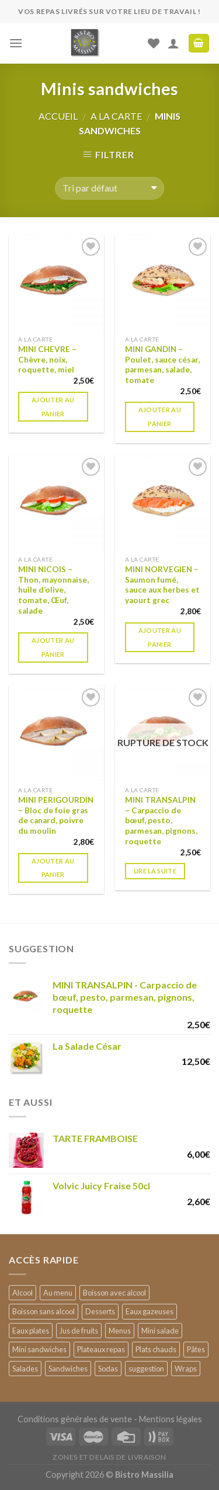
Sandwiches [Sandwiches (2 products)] (68, 1368)
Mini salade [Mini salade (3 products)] (160, 1330)
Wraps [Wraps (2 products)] (186, 1368)
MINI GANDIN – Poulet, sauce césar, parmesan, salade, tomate (162, 364)
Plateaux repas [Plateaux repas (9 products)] (101, 1349)
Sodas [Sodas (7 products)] (108, 1368)
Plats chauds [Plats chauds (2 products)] (155, 1349)
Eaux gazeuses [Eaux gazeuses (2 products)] (149, 1311)
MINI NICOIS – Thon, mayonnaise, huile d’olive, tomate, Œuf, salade (53, 590)
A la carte (116, 115)
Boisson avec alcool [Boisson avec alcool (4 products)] (114, 1292)
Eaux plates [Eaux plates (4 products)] (30, 1330)
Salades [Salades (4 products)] (25, 1368)
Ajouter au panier (53, 406)
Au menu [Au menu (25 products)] (57, 1292)
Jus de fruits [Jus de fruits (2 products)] (79, 1330)
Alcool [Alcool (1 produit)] (22, 1292)
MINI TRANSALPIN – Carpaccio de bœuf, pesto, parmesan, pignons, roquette (161, 820)
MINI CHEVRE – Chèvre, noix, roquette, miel (47, 359)
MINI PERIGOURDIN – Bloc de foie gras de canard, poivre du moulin (55, 815)
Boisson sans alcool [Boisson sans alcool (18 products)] (43, 1311)
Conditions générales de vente (75, 1419)
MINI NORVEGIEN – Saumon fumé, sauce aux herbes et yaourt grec (162, 585)
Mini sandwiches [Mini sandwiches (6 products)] (39, 1349)
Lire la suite (155, 871)
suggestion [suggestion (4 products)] (146, 1368)
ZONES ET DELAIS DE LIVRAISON (109, 1457)
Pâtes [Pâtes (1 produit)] (196, 1349)
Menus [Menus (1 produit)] (120, 1330)
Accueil (58, 115)
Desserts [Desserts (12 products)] (100, 1311)
